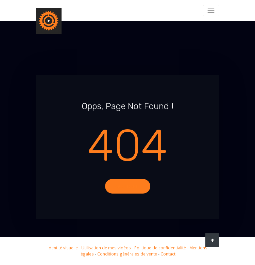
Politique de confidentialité (160, 247)
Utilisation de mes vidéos (106, 247)
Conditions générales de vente (127, 253)
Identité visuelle (63, 247)
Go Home (127, 186)
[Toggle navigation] (211, 10)
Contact (167, 253)
